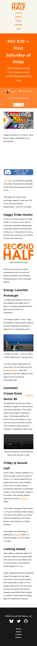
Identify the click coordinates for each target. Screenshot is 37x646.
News (18, 20)
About (18, 16)
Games (18, 24)
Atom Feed (18, 105)
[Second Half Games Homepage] (18, 7)
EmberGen (13, 370)
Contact (18, 634)
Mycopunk (24, 498)
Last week (8, 181)
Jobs (18, 28)
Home (18, 12)
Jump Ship (17, 534)
